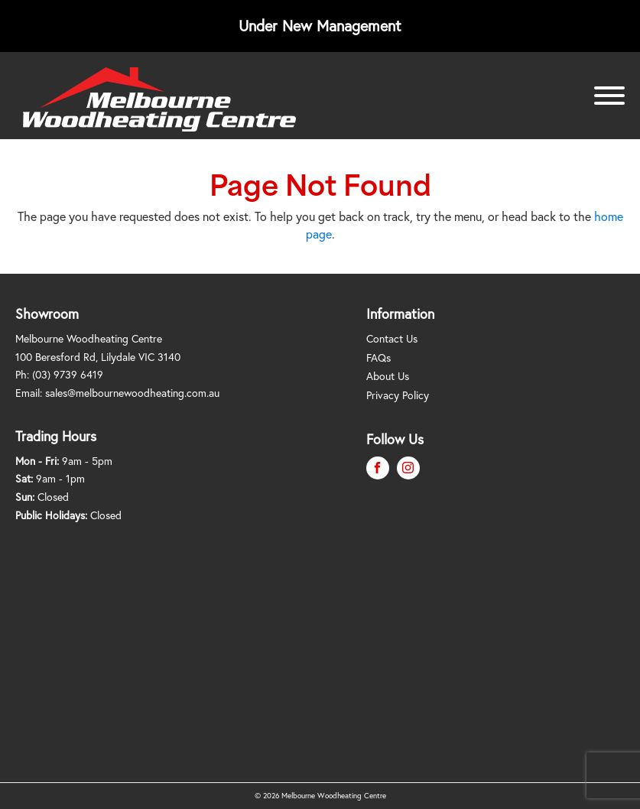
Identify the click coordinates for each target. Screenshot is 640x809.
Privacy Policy (397, 395)
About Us (387, 376)
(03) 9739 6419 (67, 374)
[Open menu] (609, 95)
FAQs (378, 357)
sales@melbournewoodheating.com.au (132, 392)
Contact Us (391, 338)
